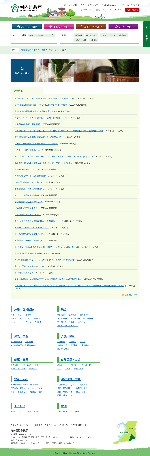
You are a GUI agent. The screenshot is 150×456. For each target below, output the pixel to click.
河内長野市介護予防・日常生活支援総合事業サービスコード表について (45, 98)
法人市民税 (62, 318)
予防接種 (33, 368)
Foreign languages (109, 5)
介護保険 (61, 341)
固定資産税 (75, 318)
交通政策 (83, 384)
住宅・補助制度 (64, 388)
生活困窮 (85, 345)
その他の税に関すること (67, 325)
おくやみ (27, 322)
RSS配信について (79, 425)
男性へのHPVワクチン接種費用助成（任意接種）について (39, 221)
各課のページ (86, 10)
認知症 (82, 341)
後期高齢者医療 (17, 345)
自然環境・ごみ (71, 359)
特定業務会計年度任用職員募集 (28, 124)
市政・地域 (125, 27)
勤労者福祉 (75, 411)
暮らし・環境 (29, 27)
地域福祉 (74, 345)
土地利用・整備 (80, 388)
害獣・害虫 (78, 368)
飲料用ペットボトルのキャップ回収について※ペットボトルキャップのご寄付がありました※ (54, 156)
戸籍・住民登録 (24, 309)
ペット (67, 368)
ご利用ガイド (78, 5)
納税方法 (81, 322)
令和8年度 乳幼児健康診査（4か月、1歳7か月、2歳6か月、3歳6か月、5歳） (48, 247)
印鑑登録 (36, 318)
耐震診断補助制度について (26, 169)
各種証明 (38, 322)
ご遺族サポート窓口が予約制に (114, 35)
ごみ (59, 368)
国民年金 (29, 341)
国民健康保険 (16, 341)
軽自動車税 (88, 318)
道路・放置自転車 (64, 391)
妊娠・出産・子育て (30, 365)
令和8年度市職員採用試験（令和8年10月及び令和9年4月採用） (41, 105)
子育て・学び (61, 27)
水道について (16, 411)
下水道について (32, 411)
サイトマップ (92, 5)
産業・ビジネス (93, 27)
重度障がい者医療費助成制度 (27, 240)
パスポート (15, 322)
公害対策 (72, 365)
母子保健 (14, 365)
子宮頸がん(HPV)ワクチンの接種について (32, 227)
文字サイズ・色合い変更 (129, 5)
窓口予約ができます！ (24, 272)
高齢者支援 (62, 345)
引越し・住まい (24, 314)
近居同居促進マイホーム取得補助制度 (31, 176)
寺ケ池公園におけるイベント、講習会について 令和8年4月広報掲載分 (45, 260)
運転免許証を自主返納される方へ (29, 201)
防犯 (12, 391)
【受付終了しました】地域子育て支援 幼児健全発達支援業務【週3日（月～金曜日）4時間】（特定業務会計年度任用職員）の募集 (69, 285)
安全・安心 (21, 379)
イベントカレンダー (115, 10)
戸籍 (12, 314)
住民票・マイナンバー (20, 318)
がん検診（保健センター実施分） (29, 182)
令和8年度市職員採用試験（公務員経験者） (33, 111)
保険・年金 (21, 336)
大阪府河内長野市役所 (30, 50)
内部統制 (93, 40)
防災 (40, 388)
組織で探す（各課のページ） (22, 440)
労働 (64, 406)
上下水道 (19, 406)
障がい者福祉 (63, 349)
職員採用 (78, 35)
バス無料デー (91, 35)
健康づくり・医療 (18, 368)
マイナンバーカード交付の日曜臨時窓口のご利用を (36, 143)
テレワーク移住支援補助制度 (27, 195)
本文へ (67, 5)
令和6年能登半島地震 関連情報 (24, 384)
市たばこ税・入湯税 (65, 322)
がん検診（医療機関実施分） (27, 208)
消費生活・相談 (35, 391)
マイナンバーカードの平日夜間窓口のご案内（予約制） (38, 117)
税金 (64, 309)
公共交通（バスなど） (66, 384)
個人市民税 (84, 314)
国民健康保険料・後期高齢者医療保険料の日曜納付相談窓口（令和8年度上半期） (49, 279)
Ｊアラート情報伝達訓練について (29, 150)
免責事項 (38, 425)
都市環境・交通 (71, 379)
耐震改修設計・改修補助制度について (31, 188)
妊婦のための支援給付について (28, 214)
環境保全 (61, 365)
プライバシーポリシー (21, 425)
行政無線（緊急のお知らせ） (23, 388)
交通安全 (21, 391)
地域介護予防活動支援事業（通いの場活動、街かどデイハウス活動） (44, 163)
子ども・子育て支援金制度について (30, 266)
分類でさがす (46, 50)
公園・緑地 (62, 395)
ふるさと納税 (80, 40)
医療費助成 (32, 345)
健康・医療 (21, 359)
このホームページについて (57, 425)
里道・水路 (80, 391)
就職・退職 (62, 411)
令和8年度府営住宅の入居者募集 (28, 253)
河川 (72, 395)
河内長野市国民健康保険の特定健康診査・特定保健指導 (38, 137)
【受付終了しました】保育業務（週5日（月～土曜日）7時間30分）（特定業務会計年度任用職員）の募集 (59, 130)
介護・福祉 (68, 336)
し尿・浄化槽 (85, 365)
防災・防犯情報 (132, 10)
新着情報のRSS (131, 295)
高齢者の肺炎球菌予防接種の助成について (32, 234)
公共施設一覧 (99, 10)
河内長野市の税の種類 (66, 314)
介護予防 (72, 341)
